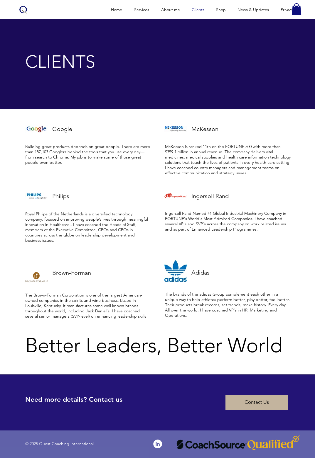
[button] (296, 9)
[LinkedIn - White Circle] (157, 444)
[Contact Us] (256, 402)
